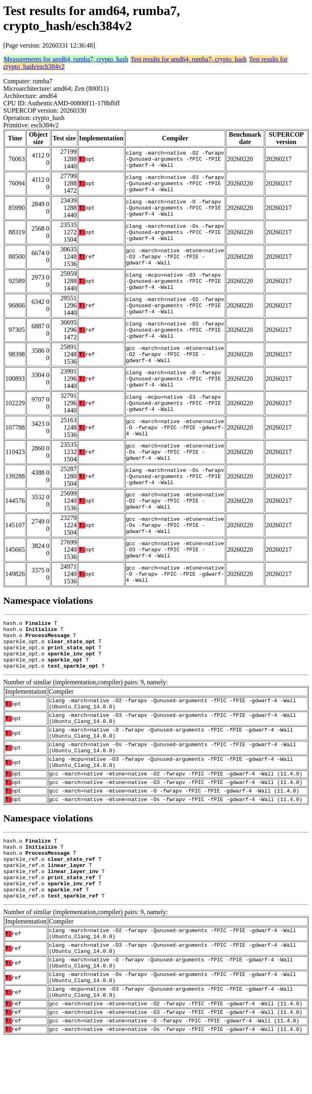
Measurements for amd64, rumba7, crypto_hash (66, 59)
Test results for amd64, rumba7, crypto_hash (189, 59)
